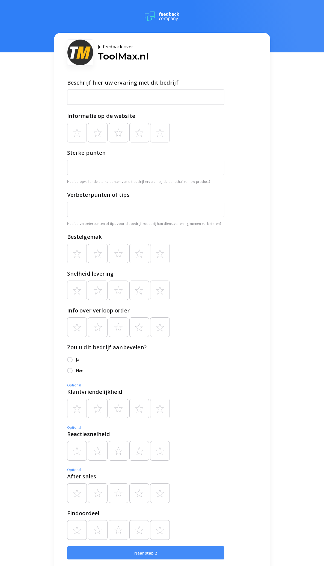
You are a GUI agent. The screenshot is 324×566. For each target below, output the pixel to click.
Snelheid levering (90, 273)
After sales (81, 476)
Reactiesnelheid (88, 434)
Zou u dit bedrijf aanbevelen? (107, 347)
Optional (74, 385)
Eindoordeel (83, 513)
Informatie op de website (101, 116)
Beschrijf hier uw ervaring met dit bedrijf (123, 82)
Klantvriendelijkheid (95, 391)
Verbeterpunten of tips (98, 194)
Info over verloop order (98, 310)
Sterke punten (86, 152)
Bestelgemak (84, 236)
